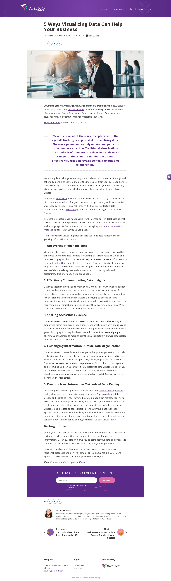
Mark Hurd (61, 198)
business (50, 35)
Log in (150, 9)
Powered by (108, 559)
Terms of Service (79, 565)
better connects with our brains (75, 263)
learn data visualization (62, 35)
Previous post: (70, 532)
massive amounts (76, 109)
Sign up (140, 9)
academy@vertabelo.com (54, 571)
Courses (104, 9)
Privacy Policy (78, 568)
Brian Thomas (79, 462)
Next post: (101, 533)
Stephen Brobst (52, 122)
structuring (72, 209)
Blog (131, 9)
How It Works (118, 9)
